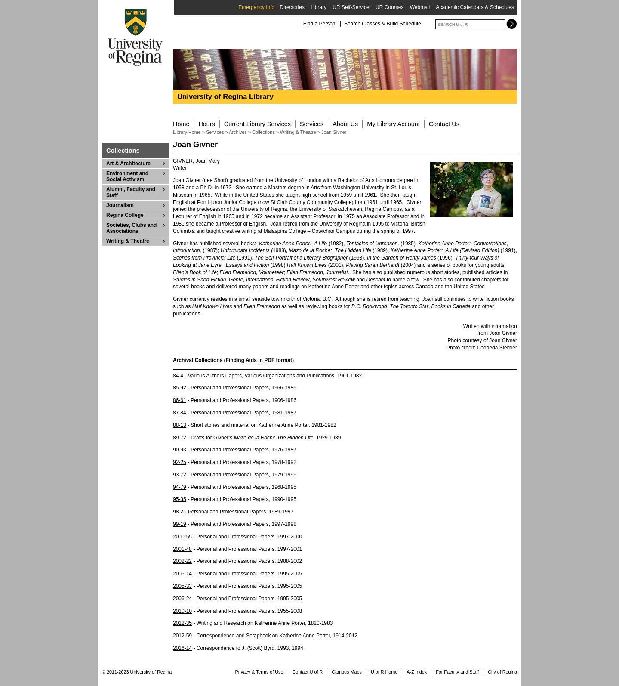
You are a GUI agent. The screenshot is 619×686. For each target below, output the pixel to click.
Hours (206, 124)
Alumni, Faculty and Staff (130, 192)
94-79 (179, 487)
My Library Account (393, 124)
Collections (123, 150)
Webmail (420, 7)
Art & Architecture (128, 164)
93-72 (179, 475)
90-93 (179, 450)
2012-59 (182, 636)
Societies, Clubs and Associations (131, 228)
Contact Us (444, 124)
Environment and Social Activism (127, 176)
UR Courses (389, 7)
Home (181, 124)
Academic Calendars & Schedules (475, 7)
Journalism (120, 205)
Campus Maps (347, 671)
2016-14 (182, 648)
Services (311, 124)
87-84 (179, 413)
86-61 (179, 400)
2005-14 (182, 574)
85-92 (179, 388)
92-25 (179, 462)
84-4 (178, 376)
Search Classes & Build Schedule (382, 24)
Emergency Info (256, 7)
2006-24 (182, 599)
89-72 (179, 438)
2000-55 (182, 537)
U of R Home (384, 671)
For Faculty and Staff (457, 671)
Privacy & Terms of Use (259, 671)
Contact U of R (308, 671)
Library (318, 7)
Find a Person (319, 24)
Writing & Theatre (127, 241)
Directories (292, 7)
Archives (238, 132)
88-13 (179, 425)
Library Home (187, 132)
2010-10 (182, 611)
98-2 (178, 512)
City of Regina (502, 671)
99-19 (179, 524)
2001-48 (182, 549)
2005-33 (182, 586)
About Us (345, 124)
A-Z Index (417, 671)
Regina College (125, 215)
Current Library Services (257, 124)
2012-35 (182, 623)
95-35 (179, 499)
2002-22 (182, 561)
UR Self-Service (351, 7)
